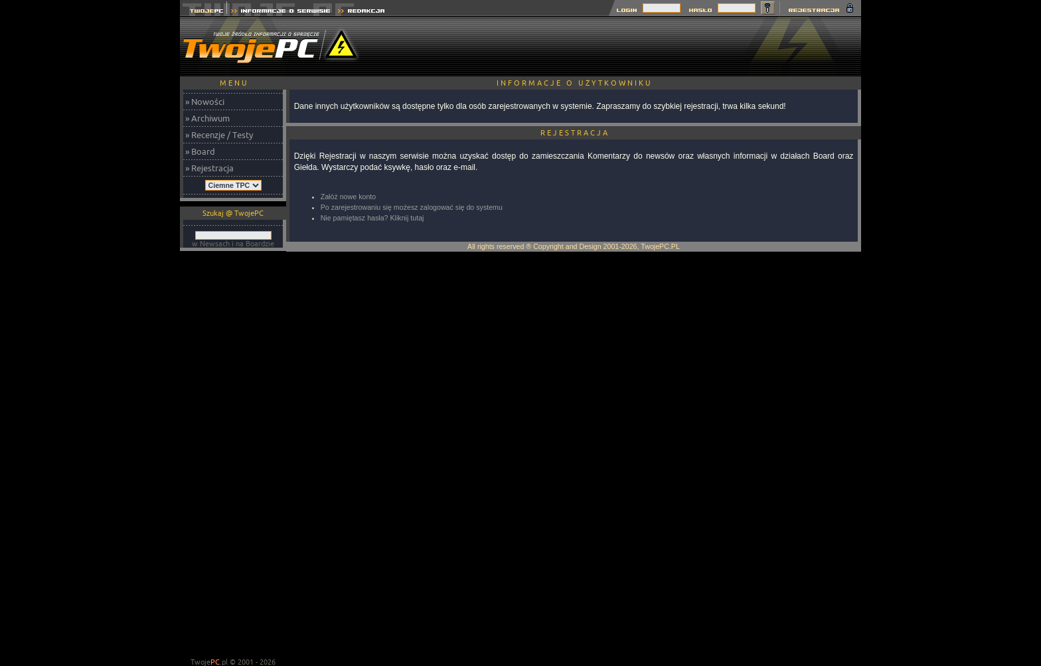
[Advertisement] (619, 46)
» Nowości (204, 101)
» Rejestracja (209, 168)
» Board (200, 151)
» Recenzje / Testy (219, 134)
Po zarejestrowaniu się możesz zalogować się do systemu (412, 207)
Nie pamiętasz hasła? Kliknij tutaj (372, 218)
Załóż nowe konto (348, 197)
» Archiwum (207, 118)
